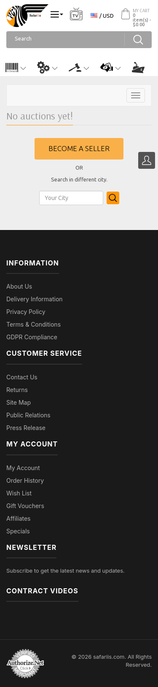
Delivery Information (34, 299)
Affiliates (18, 518)
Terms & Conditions (33, 324)
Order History (25, 480)
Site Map (18, 402)
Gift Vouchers (25, 505)
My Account (23, 467)
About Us (19, 286)
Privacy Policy (26, 311)
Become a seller (79, 148)
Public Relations (28, 415)
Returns (17, 389)
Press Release (26, 427)
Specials (18, 531)
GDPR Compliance (31, 337)
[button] (16, 67)
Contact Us (21, 377)
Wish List (19, 493)
